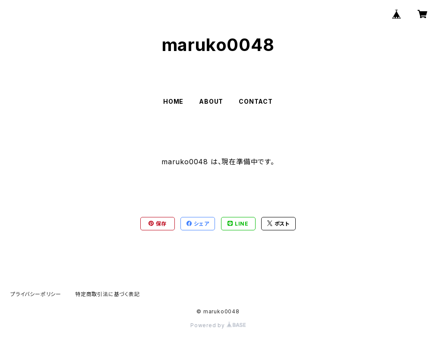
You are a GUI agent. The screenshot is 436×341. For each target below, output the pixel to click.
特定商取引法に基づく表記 (107, 294)
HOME (173, 101)
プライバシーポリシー (35, 294)
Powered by (218, 325)
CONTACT (256, 101)
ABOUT (211, 101)
